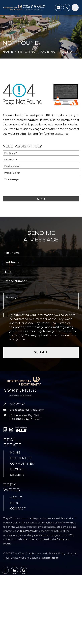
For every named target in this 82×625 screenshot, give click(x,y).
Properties (21, 458)
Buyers (17, 469)
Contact (18, 508)
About (16, 497)
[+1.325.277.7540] (66, 7)
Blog (15, 503)
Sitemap (72, 553)
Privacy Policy (57, 553)
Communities (22, 463)
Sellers (17, 474)
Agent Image (50, 557)
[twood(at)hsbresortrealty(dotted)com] (58, 7)
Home (15, 452)
